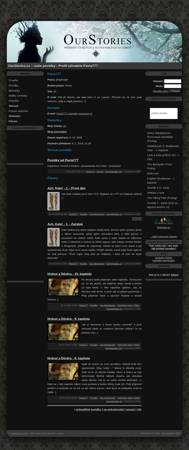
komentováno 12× (113, 348)
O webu (13, 80)
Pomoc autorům (18, 111)
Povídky (13, 85)
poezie (130, 409)
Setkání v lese (155, 192)
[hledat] (159, 113)
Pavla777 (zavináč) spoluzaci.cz (74, 113)
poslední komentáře (164, 260)
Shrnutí (100, 171)
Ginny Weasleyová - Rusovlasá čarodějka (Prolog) (160, 137)
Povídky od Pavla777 (62, 160)
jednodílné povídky (88, 409)
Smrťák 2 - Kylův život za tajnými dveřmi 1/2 (162, 205)
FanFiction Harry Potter (128, 305)
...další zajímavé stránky (163, 236)
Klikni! (175, 274)
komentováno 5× (114, 309)
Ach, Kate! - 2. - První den (66, 188)
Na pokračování (97, 214)
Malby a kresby (18, 95)
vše (139, 409)
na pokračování (114, 409)
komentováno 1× (114, 264)
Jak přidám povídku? (163, 248)
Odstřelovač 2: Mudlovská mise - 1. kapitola (163, 148)
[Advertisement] (94, 8)
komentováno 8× (114, 401)
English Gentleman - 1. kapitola (161, 180)
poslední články (163, 257)
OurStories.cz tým (19, 433)
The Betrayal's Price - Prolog (160, 166)
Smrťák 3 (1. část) (158, 187)
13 (64, 126)
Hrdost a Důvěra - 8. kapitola (68, 358)
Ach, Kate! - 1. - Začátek (65, 224)
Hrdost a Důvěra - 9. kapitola (68, 319)
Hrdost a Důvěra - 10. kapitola (69, 274)
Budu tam (153, 173)
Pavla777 (90, 171)
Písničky (14, 100)
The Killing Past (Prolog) (162, 197)
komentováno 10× (113, 171)
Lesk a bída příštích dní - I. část (163, 157)
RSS (178, 433)
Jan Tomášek (168, 433)
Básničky (14, 90)
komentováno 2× (114, 214)
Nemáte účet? (161, 91)
